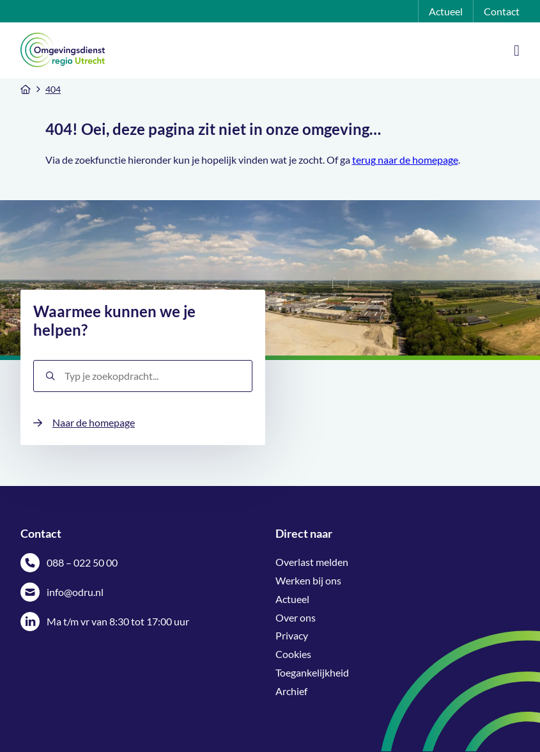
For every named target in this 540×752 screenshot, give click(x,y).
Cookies (293, 654)
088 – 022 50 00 (82, 562)
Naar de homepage (93, 422)
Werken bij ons (308, 580)
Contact (502, 11)
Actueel (446, 11)
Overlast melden (311, 562)
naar (388, 159)
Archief (291, 691)
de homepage (428, 159)
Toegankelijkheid (312, 672)
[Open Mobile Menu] (517, 50)
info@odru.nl (75, 592)
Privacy (291, 635)
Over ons (295, 617)
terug (365, 159)
